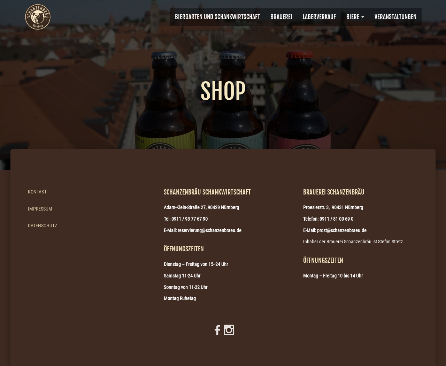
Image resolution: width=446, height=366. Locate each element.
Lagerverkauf (319, 17)
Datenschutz (42, 225)
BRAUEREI (281, 17)
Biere (355, 17)
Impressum (40, 209)
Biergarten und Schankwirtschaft (217, 17)
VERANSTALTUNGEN (395, 17)
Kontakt (37, 192)
